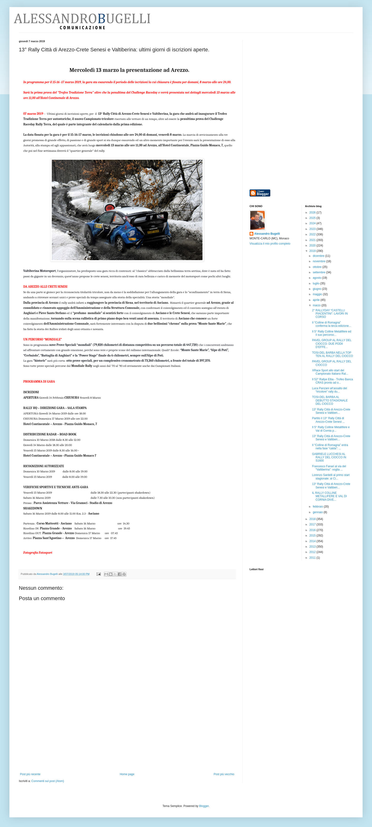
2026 (312, 212)
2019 (312, 251)
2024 (312, 223)
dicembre (319, 256)
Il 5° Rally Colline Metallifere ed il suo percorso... (331, 333)
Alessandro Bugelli (267, 233)
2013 (312, 546)
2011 (312, 557)
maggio (318, 294)
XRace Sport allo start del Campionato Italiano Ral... (330, 372)
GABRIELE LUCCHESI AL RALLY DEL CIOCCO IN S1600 (329, 457)
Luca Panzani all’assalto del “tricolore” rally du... (329, 390)
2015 (312, 535)
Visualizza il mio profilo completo (270, 243)
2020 (312, 245)
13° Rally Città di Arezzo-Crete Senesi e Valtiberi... (331, 411)
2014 (312, 541)
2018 (312, 519)
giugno (317, 289)
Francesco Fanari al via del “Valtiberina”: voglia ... (329, 468)
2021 (312, 240)
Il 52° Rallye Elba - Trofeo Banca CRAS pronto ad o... (332, 381)
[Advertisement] (127, 737)
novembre (319, 261)
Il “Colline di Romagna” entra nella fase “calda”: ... (330, 446)
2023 (312, 229)
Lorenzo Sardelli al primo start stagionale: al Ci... (330, 476)
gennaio (318, 512)
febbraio (318, 506)
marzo (317, 305)
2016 (312, 530)
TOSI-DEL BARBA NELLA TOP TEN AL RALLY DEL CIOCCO (332, 354)
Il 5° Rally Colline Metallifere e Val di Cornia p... (331, 429)
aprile (316, 300)
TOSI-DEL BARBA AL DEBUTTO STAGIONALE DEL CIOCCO (330, 400)
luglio (316, 283)
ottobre (317, 267)
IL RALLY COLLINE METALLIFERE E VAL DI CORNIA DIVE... (329, 496)
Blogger (204, 806)
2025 (312, 218)
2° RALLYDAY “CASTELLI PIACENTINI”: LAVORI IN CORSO (330, 314)
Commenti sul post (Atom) (47, 781)
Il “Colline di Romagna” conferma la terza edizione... (331, 324)
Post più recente (30, 774)
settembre (319, 272)
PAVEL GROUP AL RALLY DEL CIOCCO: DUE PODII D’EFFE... (331, 344)
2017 (312, 524)
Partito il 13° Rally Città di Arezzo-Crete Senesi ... (328, 420)
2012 (312, 552)
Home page (127, 774)
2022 (312, 234)
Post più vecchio (224, 774)
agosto (317, 277)
